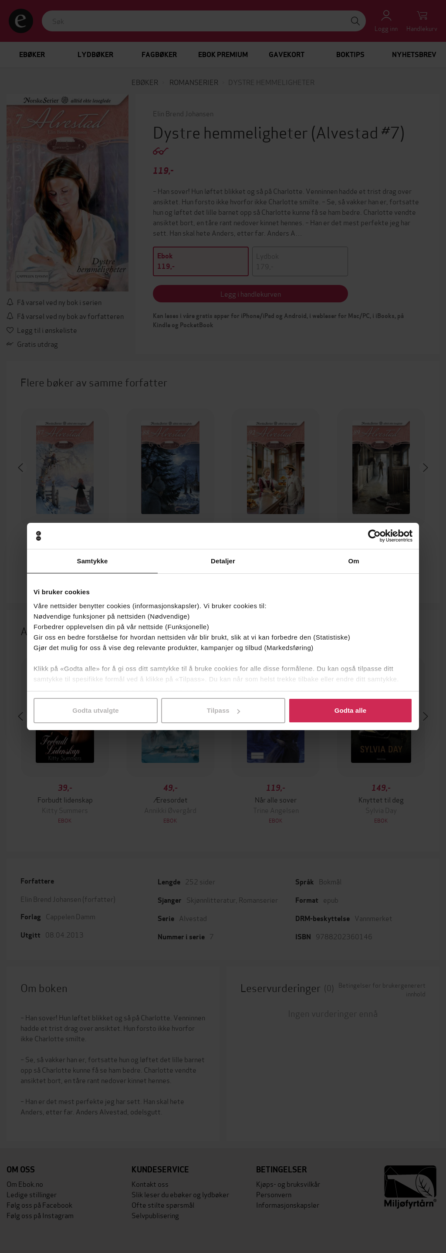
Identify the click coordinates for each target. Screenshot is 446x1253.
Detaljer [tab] (223, 561)
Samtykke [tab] (92, 561)
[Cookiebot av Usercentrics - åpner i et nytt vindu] (374, 535)
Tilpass (223, 710)
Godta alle (350, 710)
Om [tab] (353, 561)
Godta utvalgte (95, 710)
